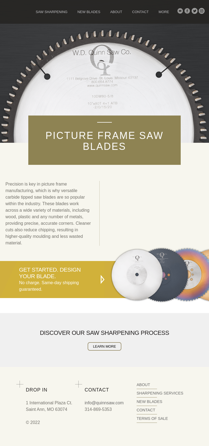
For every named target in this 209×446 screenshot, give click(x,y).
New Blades (89, 12)
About (116, 12)
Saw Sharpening (51, 12)
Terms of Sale (152, 418)
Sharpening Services (160, 393)
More (164, 12)
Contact (140, 12)
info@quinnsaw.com (104, 403)
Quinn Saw (19, 11)
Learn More (104, 346)
